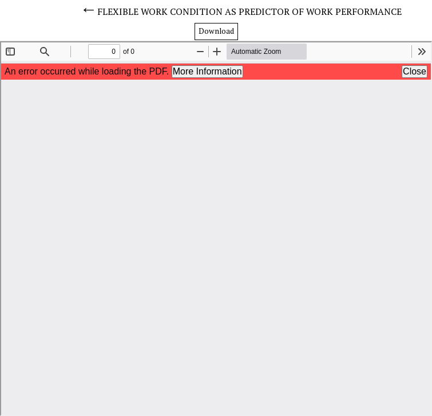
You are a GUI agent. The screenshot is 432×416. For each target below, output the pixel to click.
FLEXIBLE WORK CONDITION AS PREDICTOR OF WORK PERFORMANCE (249, 11)
